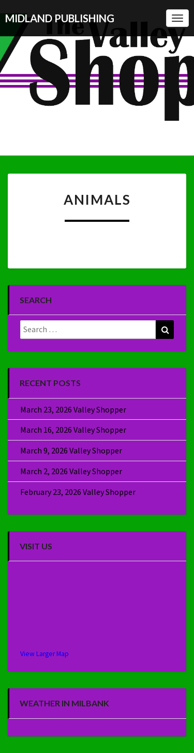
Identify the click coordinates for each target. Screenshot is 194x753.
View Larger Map (44, 653)
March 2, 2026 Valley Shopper (71, 471)
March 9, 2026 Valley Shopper (71, 450)
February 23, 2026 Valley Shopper (78, 492)
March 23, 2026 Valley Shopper (73, 409)
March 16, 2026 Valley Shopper (73, 429)
